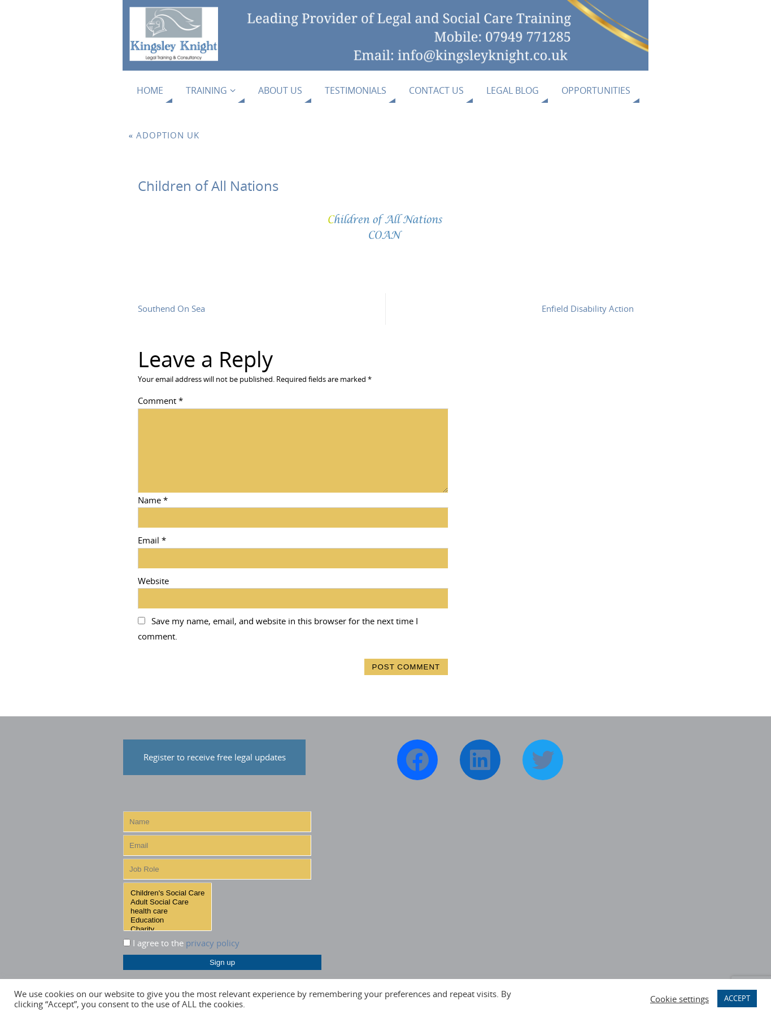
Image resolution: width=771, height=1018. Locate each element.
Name (153, 500)
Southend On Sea (171, 308)
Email (152, 540)
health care (167, 911)
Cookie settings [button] (679, 999)
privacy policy (212, 943)
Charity (167, 929)
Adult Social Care (167, 902)
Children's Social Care (167, 893)
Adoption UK (164, 135)
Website (153, 580)
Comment (160, 400)
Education (167, 920)
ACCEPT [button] (737, 998)
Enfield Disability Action (588, 308)
